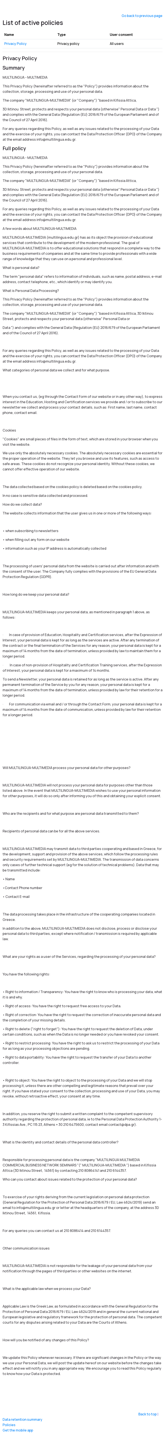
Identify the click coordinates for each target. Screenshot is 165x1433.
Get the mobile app (18, 1430)
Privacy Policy (15, 43)
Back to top (149, 1414)
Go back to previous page (142, 15)
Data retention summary (22, 1419)
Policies (9, 1424)
